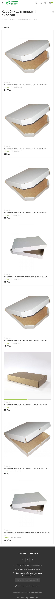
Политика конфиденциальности (29, 586)
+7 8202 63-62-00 (22, 565)
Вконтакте (23, 560)
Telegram (27, 560)
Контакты (34, 553)
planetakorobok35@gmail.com (29, 569)
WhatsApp (32, 560)
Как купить (21, 553)
